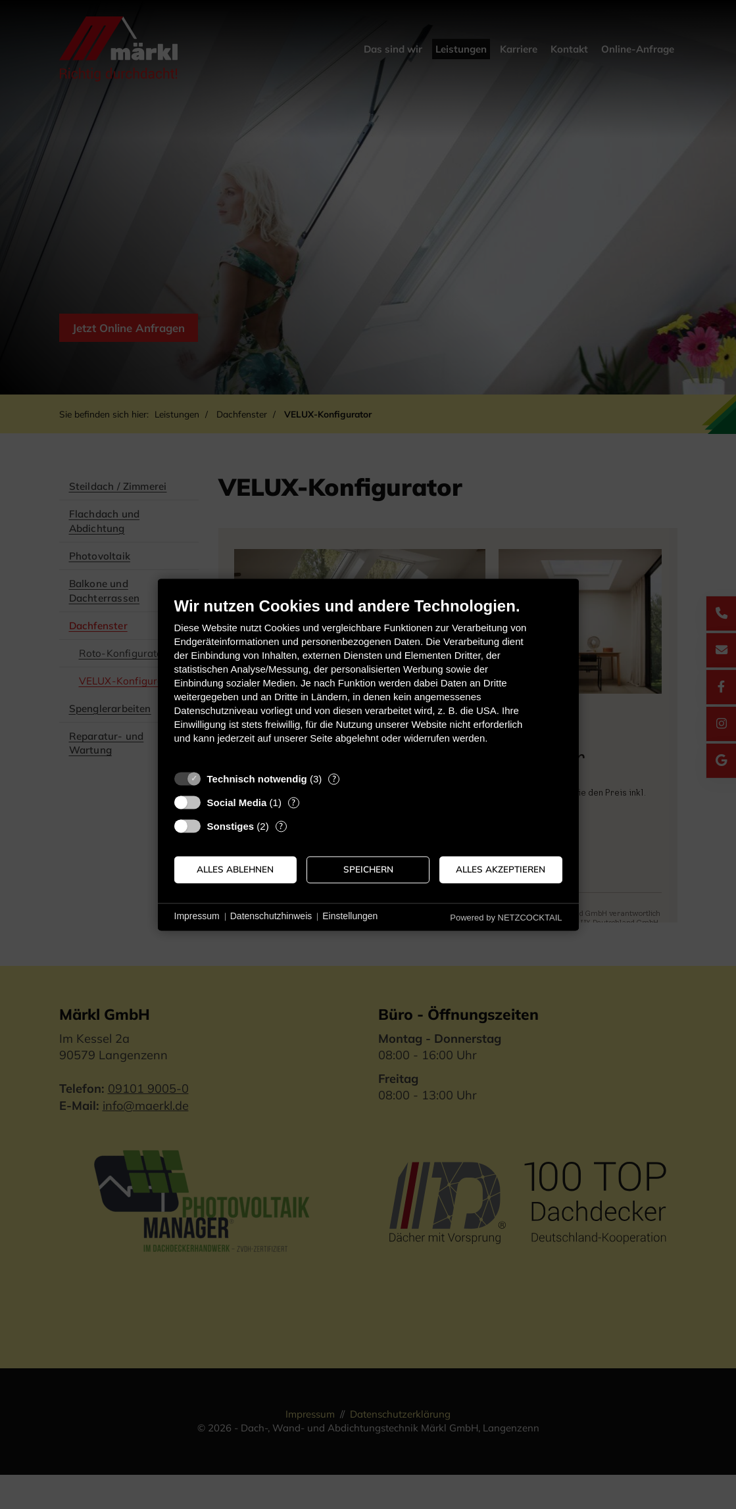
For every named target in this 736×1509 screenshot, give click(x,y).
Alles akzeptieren (500, 869)
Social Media (237, 802)
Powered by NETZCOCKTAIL (506, 917)
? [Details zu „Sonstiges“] (281, 826)
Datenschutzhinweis (271, 916)
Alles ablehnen (235, 869)
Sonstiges (231, 826)
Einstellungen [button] (350, 916)
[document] (368, 680)
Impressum (197, 916)
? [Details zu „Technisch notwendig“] (334, 778)
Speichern (368, 869)
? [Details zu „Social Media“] (293, 802)
